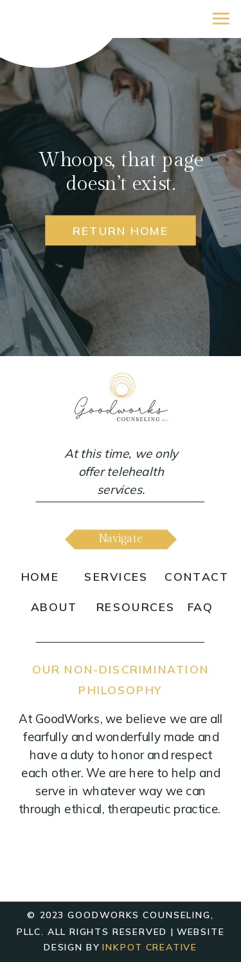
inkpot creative (149, 948)
